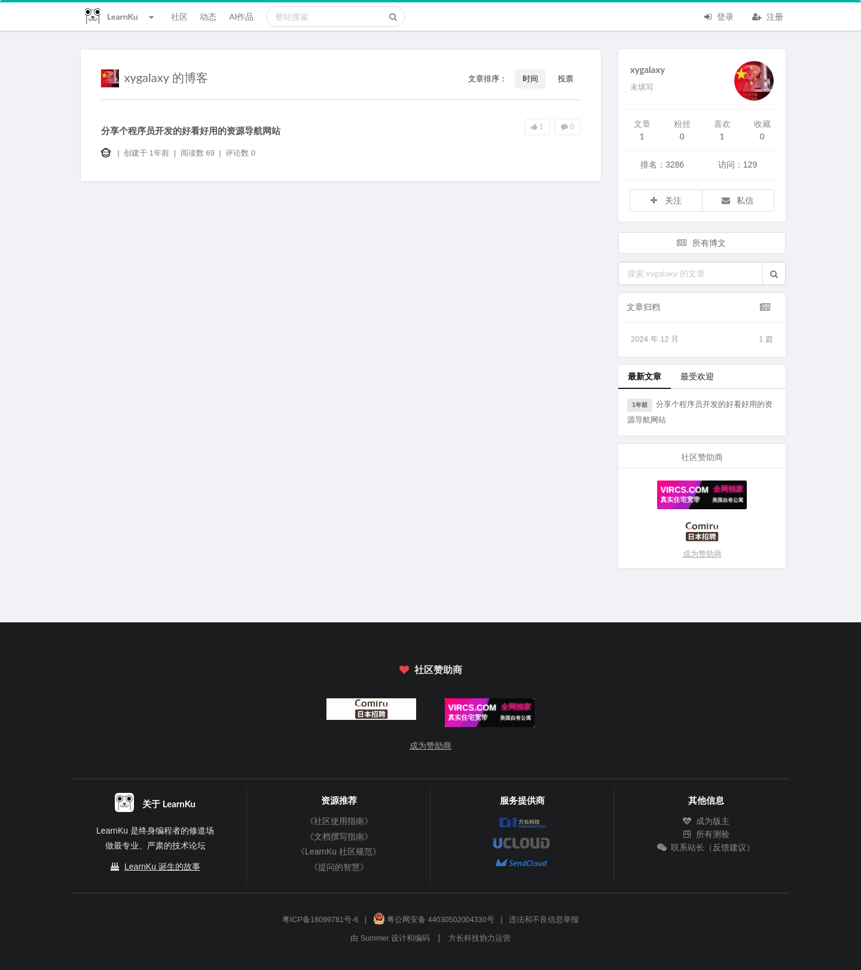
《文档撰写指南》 (339, 836)
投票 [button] (565, 78)
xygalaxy (647, 69)
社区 (179, 16)
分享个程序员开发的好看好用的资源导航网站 (190, 131)
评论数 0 (240, 152)
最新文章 (644, 376)
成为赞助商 (702, 553)
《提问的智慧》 (339, 867)
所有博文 (700, 243)
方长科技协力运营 (479, 938)
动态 (208, 16)
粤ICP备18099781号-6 (320, 920)
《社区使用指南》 (339, 821)
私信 (737, 200)
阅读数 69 (199, 152)
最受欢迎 (697, 376)
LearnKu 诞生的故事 (162, 866)
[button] (774, 273)
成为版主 (706, 821)
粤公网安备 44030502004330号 (433, 920)
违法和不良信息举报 (544, 920)
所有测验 (706, 834)
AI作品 (241, 16)
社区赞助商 (430, 669)
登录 (718, 16)
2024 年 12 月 (702, 339)
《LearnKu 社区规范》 (339, 851)
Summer (375, 938)
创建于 (146, 152)
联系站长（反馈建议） (706, 847)
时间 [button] (530, 78)
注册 (767, 16)
